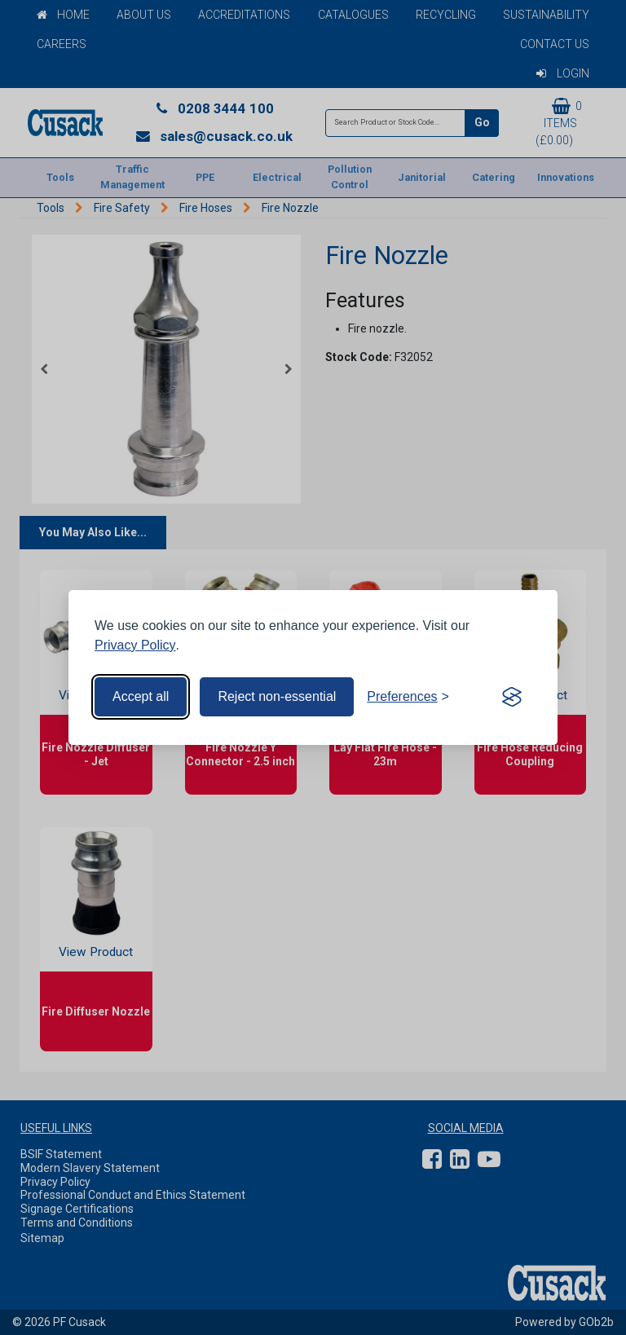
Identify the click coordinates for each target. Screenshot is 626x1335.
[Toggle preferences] (408, 697)
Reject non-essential (277, 696)
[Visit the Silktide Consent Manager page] (511, 696)
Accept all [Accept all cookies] (140, 696)
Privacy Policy (135, 645)
